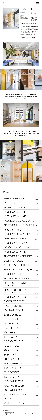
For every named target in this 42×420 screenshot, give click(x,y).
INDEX (6, 191)
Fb (25, 413)
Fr (38, 413)
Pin (32, 413)
